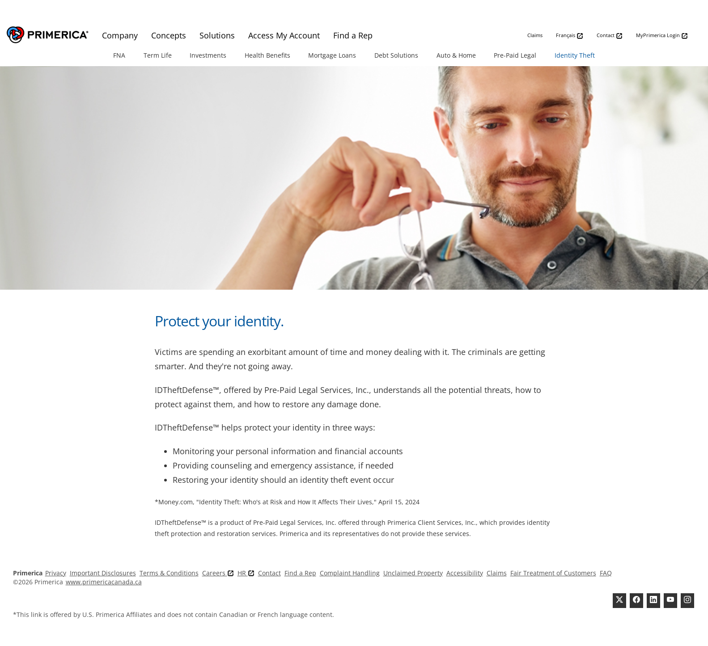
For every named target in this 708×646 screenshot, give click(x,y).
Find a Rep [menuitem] (353, 35)
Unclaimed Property (413, 573)
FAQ (606, 573)
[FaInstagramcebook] (687, 600)
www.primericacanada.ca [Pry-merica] (104, 582)
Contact (610, 35)
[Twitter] (619, 600)
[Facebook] (636, 600)
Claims (535, 35)
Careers (218, 573)
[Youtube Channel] (670, 600)
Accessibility (464, 573)
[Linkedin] (653, 600)
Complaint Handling (350, 573)
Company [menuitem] (120, 35)
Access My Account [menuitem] (284, 35)
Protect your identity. (219, 320)
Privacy (55, 573)
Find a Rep (300, 573)
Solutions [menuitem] (217, 35)
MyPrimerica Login (662, 35)
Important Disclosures (103, 573)
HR (245, 573)
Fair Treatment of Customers (553, 573)
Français (569, 35)
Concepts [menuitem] (168, 35)
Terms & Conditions (169, 573)
